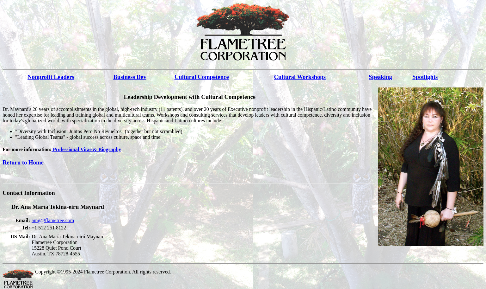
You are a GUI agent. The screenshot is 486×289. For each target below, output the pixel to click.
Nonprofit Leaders (51, 77)
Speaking (380, 77)
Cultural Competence (202, 77)
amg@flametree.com (53, 220)
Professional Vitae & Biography (86, 149)
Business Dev (129, 77)
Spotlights (425, 77)
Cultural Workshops (300, 77)
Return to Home (23, 162)
